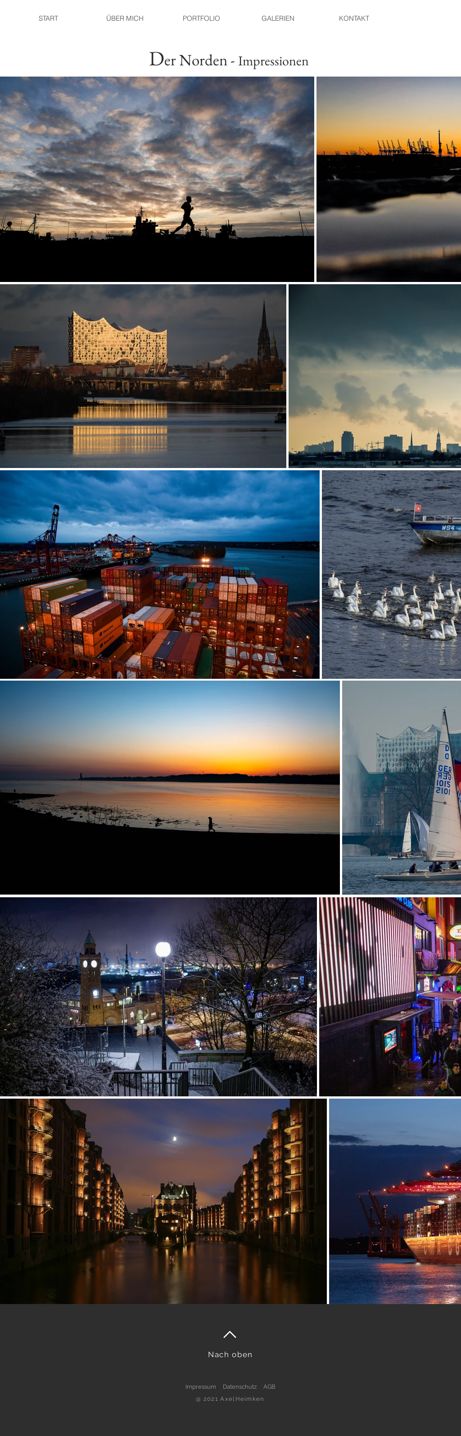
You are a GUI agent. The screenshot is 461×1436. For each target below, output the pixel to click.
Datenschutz (240, 1386)
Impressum (200, 1386)
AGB (269, 1386)
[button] (278, 18)
